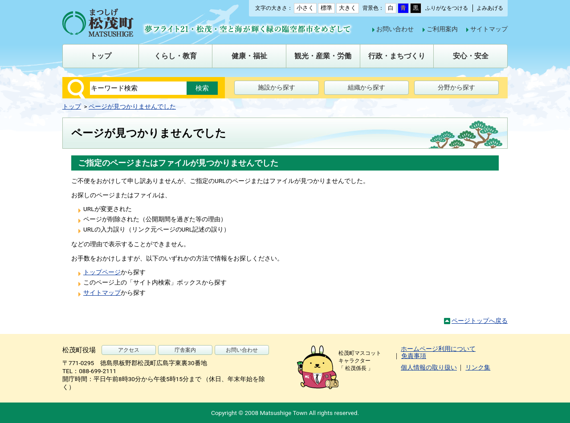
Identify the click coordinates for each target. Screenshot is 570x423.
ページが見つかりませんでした (132, 106)
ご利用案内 (442, 29)
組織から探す (366, 87)
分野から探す (456, 87)
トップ (71, 106)
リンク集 (477, 367)
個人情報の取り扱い (429, 367)
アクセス (128, 350)
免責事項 (413, 355)
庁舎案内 (185, 350)
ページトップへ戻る (480, 320)
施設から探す (276, 87)
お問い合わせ (395, 29)
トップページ (102, 272)
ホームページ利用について (438, 348)
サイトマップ (489, 29)
